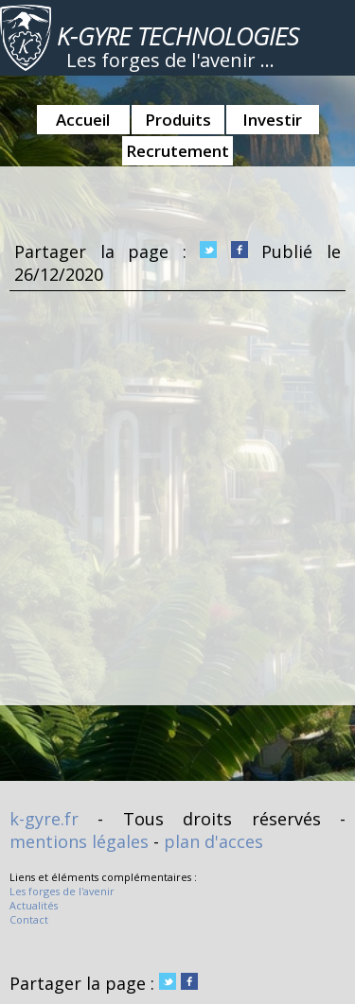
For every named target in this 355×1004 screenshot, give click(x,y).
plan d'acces (213, 841)
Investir (272, 119)
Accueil (83, 119)
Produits (178, 119)
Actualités (33, 905)
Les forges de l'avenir (62, 891)
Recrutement (177, 151)
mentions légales (79, 841)
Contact (28, 919)
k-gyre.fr (44, 818)
